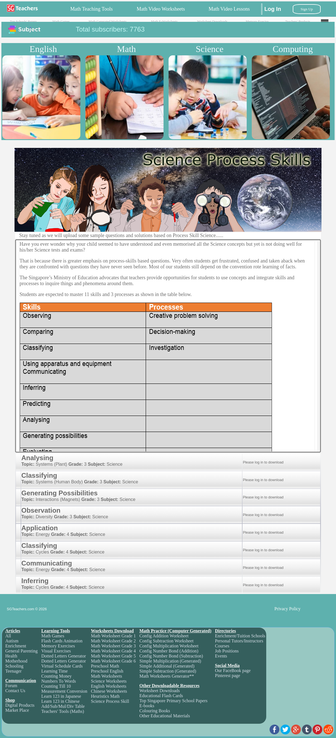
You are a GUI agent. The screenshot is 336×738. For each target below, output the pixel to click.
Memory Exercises (58, 646)
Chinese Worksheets (109, 691)
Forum (11, 685)
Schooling (14, 666)
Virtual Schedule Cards (62, 666)
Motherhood (16, 661)
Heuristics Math (105, 696)
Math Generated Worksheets (108, 21)
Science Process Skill (110, 701)
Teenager (13, 671)
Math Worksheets (106, 676)
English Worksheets (108, 686)
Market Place (17, 710)
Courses (222, 646)
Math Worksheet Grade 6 (113, 661)
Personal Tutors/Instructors (239, 640)
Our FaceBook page (233, 670)
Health (11, 656)
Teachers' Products (297, 21)
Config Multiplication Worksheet (168, 646)
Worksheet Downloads (212, 21)
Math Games (61, 21)
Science (210, 49)
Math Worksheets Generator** (166, 676)
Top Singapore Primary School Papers (173, 700)
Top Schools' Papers (23, 21)
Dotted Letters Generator (63, 656)
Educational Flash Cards (161, 695)
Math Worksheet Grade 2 (113, 640)
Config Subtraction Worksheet (166, 640)
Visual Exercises (56, 651)
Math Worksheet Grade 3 (113, 646)
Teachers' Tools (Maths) (62, 711)
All (8, 635)
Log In (272, 9)
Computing (293, 49)
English (43, 49)
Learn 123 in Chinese (60, 701)
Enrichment (15, 646)
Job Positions (227, 651)
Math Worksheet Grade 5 (113, 656)
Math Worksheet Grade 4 (113, 651)
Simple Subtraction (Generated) (167, 671)
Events (221, 656)
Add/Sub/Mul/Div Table (63, 706)
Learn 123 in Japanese (61, 696)
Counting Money (56, 676)
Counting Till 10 (56, 686)
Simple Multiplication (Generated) (170, 661)
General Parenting (21, 651)
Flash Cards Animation (62, 640)
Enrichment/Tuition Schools (240, 635)
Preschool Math (105, 666)
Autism (11, 640)
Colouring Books (154, 710)
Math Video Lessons (229, 9)
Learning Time (54, 671)
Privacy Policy (287, 608)
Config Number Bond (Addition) (168, 651)
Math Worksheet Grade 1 (113, 635)
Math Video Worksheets (161, 9)
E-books (146, 705)
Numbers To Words (58, 681)
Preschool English (107, 671)
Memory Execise (257, 21)
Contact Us (15, 690)
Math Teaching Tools (91, 9)
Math (126, 49)
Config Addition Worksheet (163, 635)
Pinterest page (227, 675)
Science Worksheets (109, 681)
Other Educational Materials (164, 715)
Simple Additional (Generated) (166, 666)
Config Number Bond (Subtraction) (171, 656)
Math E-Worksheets (164, 21)
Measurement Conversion (64, 691)
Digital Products (19, 705)
